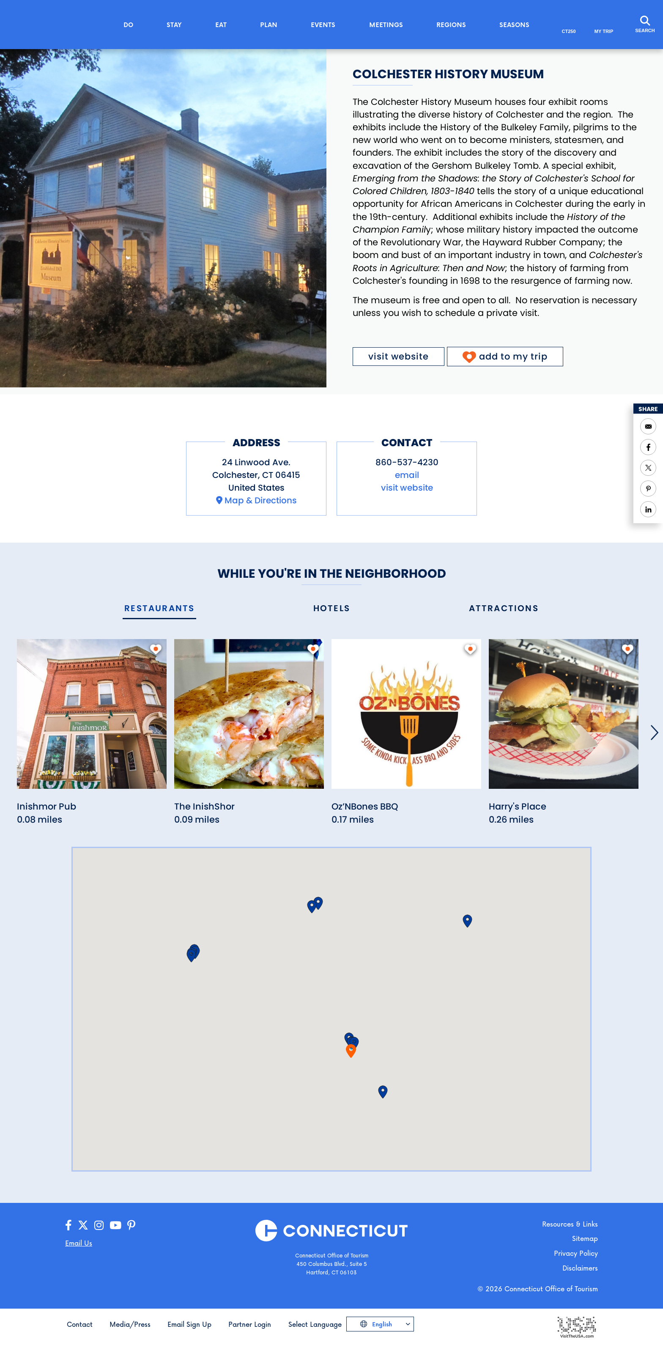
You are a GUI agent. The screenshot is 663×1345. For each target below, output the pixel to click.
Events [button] (323, 24)
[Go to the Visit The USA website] (576, 1326)
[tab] (159, 608)
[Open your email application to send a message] (648, 426)
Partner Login (249, 1324)
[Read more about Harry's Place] (563, 718)
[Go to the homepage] (59, 24)
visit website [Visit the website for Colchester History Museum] (398, 356)
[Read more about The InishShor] (249, 718)
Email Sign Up (189, 1324)
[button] (354, 1043)
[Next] (654, 732)
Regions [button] (451, 24)
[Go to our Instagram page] (99, 1225)
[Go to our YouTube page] (115, 1225)
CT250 (569, 31)
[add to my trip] (156, 649)
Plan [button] (268, 24)
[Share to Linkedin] (648, 509)
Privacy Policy (576, 1253)
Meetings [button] (386, 24)
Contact (80, 1324)
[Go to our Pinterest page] (131, 1225)
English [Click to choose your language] (381, 1324)
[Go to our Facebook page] (68, 1225)
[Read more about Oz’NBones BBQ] (406, 718)
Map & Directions (261, 500)
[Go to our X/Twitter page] (83, 1225)
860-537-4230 (406, 462)
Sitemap (585, 1238)
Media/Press (130, 1324)
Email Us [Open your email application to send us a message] (78, 1243)
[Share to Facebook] (648, 447)
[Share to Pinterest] (648, 488)
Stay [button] (174, 24)
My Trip (604, 31)
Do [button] (128, 24)
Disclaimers (580, 1268)
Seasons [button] (514, 24)
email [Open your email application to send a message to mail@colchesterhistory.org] (407, 475)
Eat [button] (221, 24)
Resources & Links (570, 1224)
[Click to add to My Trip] (505, 356)
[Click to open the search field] (645, 24)
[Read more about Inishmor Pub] (92, 718)
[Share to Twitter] (648, 468)
